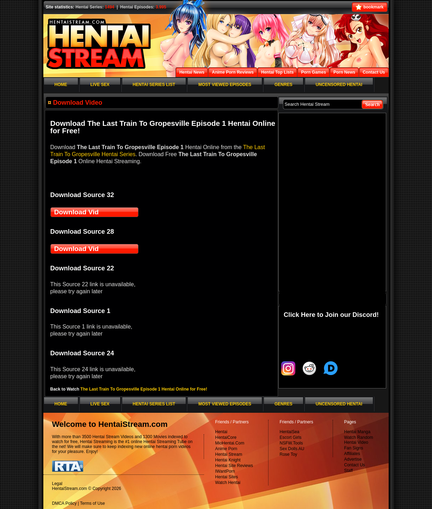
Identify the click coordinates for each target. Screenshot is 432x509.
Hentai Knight (228, 460)
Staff (348, 470)
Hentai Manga (357, 431)
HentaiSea (290, 431)
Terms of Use (92, 503)
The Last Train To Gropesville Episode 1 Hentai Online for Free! (143, 389)
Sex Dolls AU (292, 448)
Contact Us (354, 464)
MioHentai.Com (230, 443)
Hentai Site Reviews (234, 465)
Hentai (221, 431)
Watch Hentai (228, 482)
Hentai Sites (226, 476)
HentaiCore (226, 437)
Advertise (353, 459)
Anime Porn (226, 448)
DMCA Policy (64, 503)
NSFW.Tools (291, 443)
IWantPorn (225, 471)
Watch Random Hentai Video (358, 440)
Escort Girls (291, 437)
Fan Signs (353, 448)
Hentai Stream (228, 454)
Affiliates (352, 453)
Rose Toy (288, 454)
